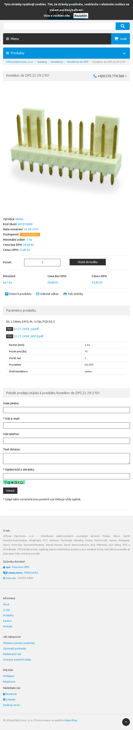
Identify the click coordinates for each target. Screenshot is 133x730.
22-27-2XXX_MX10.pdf (28, 336)
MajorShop (71, 720)
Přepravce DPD (20, 567)
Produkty (8, 615)
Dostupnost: (11, 234)
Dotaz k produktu (20, 294)
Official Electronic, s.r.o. (19, 62)
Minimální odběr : (14, 239)
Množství (9, 276)
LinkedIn (9, 699)
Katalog (42, 62)
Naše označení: (13, 229)
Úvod (6, 604)
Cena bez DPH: (13, 244)
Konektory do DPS (77, 62)
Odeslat (10, 490)
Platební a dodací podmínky (19, 643)
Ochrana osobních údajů (17, 659)
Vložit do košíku (88, 262)
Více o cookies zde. (57, 15)
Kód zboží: (10, 224)
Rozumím (80, 15)
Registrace (9, 681)
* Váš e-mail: (11, 418)
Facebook (10, 694)
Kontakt (7, 626)
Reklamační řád (12, 654)
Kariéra (7, 621)
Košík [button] (123, 39)
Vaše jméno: (11, 403)
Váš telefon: (11, 434)
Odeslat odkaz (49, 294)
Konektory (57, 62)
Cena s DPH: (11, 249)
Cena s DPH (99, 276)
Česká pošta (31, 572)
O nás (6, 610)
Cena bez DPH (56, 276)
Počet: (7, 262)
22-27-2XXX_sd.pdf (26, 329)
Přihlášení (8, 676)
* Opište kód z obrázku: (19, 469)
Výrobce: (9, 219)
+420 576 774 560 (112, 76)
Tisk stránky (75, 294)
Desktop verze (11, 705)
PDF (9, 329)
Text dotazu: (11, 449)
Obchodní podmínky (14, 648)
